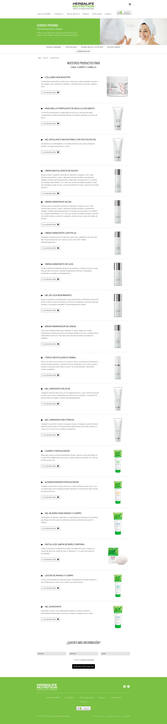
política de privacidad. (87, 660)
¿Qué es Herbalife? (44, 14)
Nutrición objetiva (113, 47)
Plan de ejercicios (73, 14)
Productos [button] (58, 14)
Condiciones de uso (98, 716)
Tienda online (97, 14)
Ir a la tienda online (49, 92)
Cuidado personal (83, 51)
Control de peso (71, 47)
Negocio (86, 14)
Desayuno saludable (53, 47)
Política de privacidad (113, 716)
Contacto (108, 14)
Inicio (39, 58)
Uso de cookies (125, 716)
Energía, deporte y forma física (92, 47)
